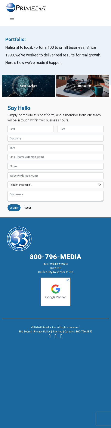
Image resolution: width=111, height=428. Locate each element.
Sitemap (57, 331)
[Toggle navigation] (12, 18)
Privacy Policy (42, 331)
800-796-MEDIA (55, 257)
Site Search (25, 331)
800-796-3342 (84, 331)
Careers (69, 331)
